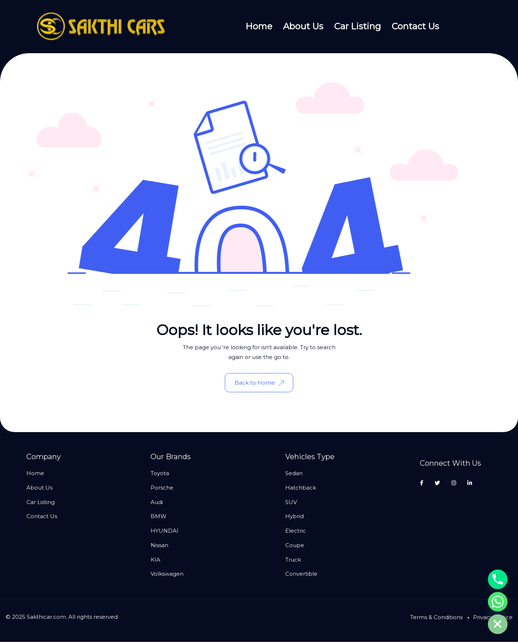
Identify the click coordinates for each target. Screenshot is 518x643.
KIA (155, 560)
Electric (295, 531)
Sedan (294, 474)
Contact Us (415, 26)
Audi (157, 502)
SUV (291, 502)
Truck (293, 560)
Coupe (294, 546)
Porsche (162, 488)
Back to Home (259, 383)
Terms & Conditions (436, 618)
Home (258, 26)
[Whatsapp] (498, 602)
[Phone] (498, 579)
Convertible (301, 574)
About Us (303, 26)
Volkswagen (167, 574)
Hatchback (300, 488)
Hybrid (294, 517)
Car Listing (357, 26)
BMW (159, 517)
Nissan (159, 546)
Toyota (160, 474)
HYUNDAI (164, 531)
